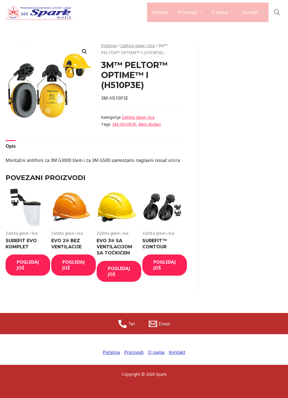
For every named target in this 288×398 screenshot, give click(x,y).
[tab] (11, 146)
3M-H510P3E (124, 124)
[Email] (159, 324)
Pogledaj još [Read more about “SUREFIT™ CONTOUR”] (164, 265)
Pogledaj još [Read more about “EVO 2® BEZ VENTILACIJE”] (73, 265)
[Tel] (126, 324)
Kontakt (250, 12)
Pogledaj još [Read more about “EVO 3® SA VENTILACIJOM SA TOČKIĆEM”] (119, 271)
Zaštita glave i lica (137, 45)
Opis (11, 146)
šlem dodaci (149, 124)
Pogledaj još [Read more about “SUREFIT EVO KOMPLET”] (28, 265)
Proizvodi (187, 12)
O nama (219, 12)
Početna (160, 12)
